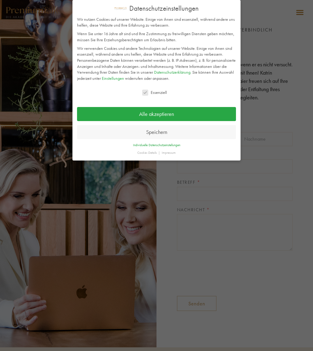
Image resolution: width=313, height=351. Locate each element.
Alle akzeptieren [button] (156, 114)
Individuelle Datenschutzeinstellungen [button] (156, 145)
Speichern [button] (156, 132)
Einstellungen (113, 78)
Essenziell (154, 92)
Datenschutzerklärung (172, 72)
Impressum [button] (169, 153)
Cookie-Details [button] (147, 153)
